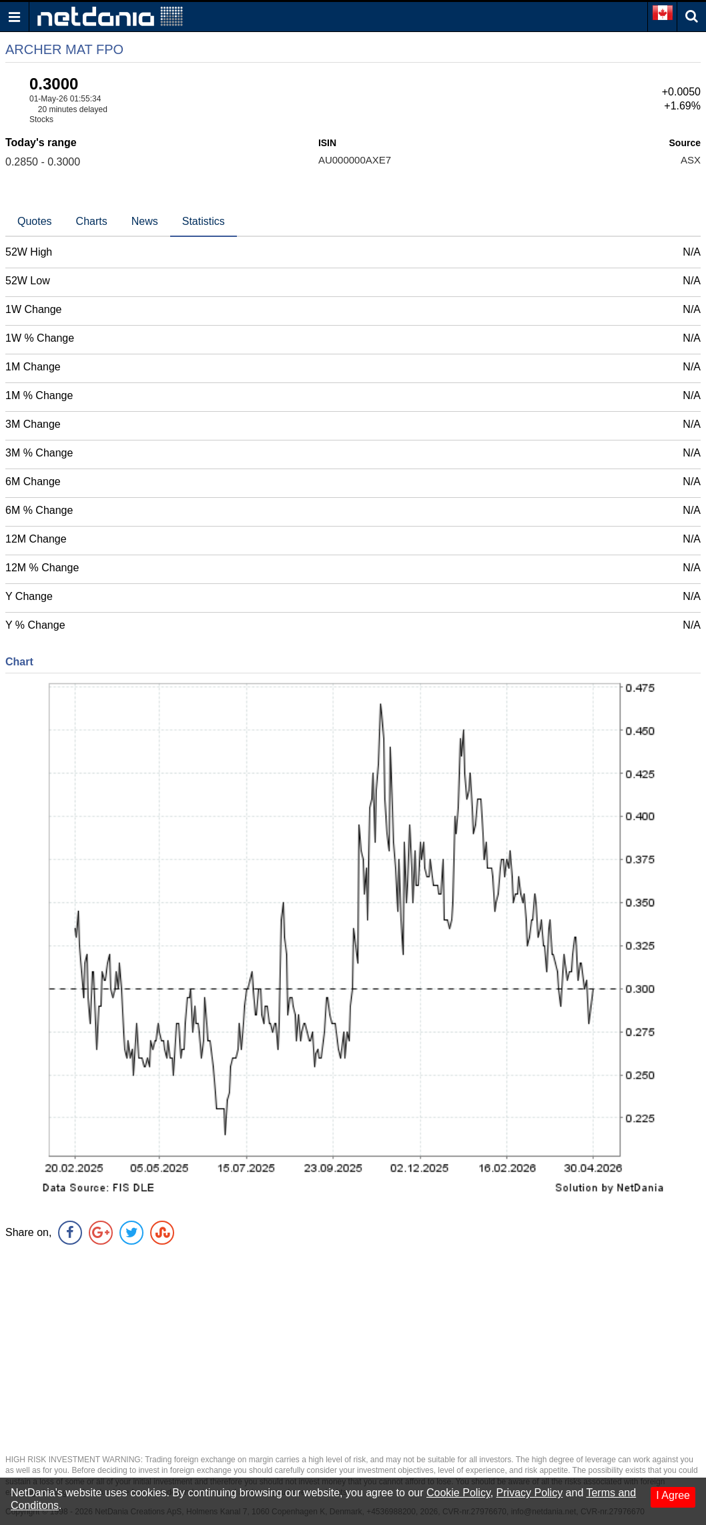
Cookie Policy (458, 1492)
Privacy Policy (529, 1492)
